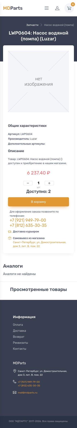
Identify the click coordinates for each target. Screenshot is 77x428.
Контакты (19, 349)
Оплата (18, 325)
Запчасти (32, 24)
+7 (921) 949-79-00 (28, 220)
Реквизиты (20, 343)
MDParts (19, 363)
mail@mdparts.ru (27, 392)
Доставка (19, 331)
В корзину (38, 202)
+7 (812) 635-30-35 (28, 225)
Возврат (18, 337)
